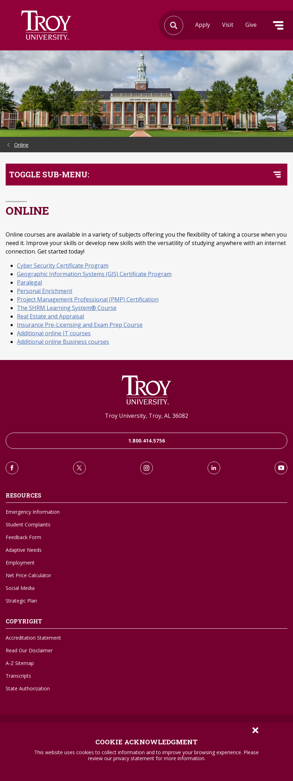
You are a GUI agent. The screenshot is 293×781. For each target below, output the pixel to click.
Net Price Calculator (28, 575)
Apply (202, 25)
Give (251, 25)
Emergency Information (33, 511)
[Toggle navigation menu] (277, 174)
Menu (278, 25)
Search (46, 25)
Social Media (20, 588)
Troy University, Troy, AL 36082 (146, 416)
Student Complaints (28, 524)
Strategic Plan (21, 600)
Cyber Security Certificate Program (62, 265)
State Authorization (28, 688)
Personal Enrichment (44, 291)
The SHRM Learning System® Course (66, 308)
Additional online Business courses (63, 342)
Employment (20, 562)
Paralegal (29, 282)
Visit (227, 25)
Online (21, 144)
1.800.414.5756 (146, 440)
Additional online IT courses (54, 333)
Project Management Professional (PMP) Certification (88, 299)
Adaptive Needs (24, 550)
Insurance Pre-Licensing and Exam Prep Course (80, 325)
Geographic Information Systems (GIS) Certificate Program (94, 274)
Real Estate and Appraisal (50, 316)
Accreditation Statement (33, 637)
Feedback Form (23, 537)
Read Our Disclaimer (29, 650)
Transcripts (18, 675)
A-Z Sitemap (20, 663)
